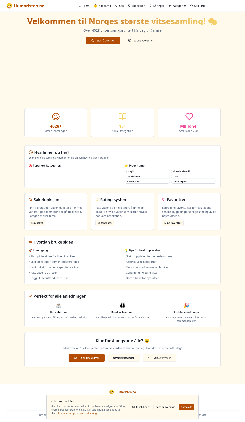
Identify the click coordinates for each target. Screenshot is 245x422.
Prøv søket (37, 223)
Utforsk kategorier (123, 357)
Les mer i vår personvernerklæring (77, 413)
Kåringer (156, 6)
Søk (119, 6)
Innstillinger (141, 407)
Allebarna (102, 5)
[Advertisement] (122, 76)
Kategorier (177, 6)
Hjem (84, 6)
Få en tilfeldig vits (86, 357)
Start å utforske (103, 40)
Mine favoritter (172, 223)
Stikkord (197, 6)
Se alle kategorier (141, 40)
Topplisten (136, 6)
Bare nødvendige (165, 407)
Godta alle (186, 407)
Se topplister (105, 223)
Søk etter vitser (159, 357)
